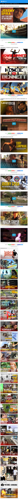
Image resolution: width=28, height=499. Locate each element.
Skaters (3, 3)
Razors (14, 96)
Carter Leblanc (6, 81)
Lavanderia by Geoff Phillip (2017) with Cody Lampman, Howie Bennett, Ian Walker (13, 99)
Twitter (22, 42)
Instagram (13, 42)
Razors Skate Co (19, 65)
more (6, 248)
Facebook (19, 42)
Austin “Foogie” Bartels (18, 23)
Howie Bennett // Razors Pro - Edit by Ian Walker (9, 47)
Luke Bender (23, 23)
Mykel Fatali (17, 207)
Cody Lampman (12, 134)
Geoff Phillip (14, 23)
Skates (6, 3)
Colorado (14, 207)
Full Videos (10, 3)
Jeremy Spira (12, 43)
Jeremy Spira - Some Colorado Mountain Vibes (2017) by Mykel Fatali (12, 174)
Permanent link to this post (14, 44)
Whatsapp (10, 42)
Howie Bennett (11, 96)
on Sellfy (7, 131)
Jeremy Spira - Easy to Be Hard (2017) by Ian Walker (9, 6)
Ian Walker (7, 23)
